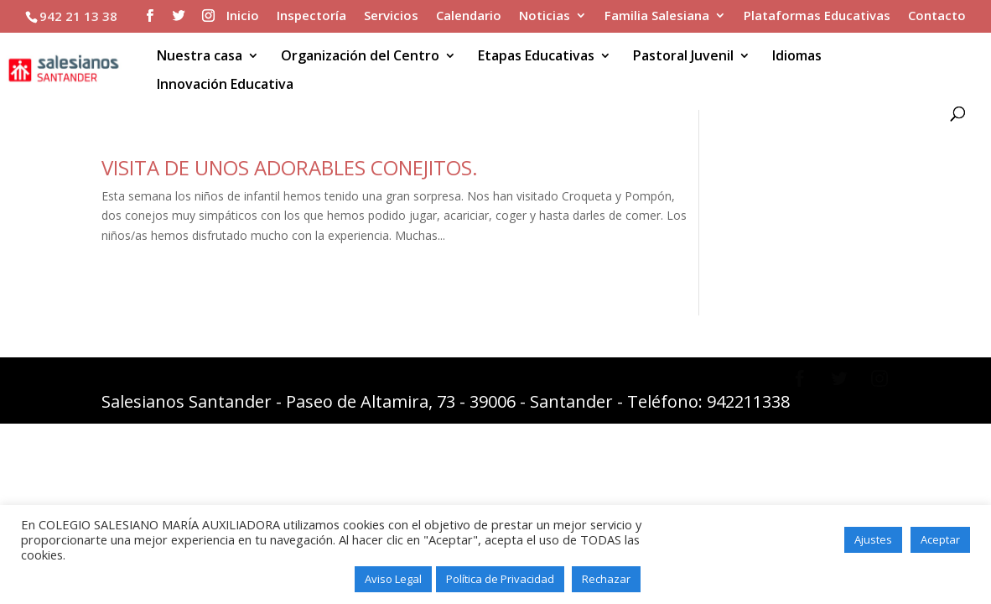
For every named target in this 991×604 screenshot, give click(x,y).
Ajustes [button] (873, 539)
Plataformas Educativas (817, 16)
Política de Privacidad (500, 578)
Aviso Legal (393, 578)
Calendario (468, 16)
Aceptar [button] (940, 539)
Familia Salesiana (656, 16)
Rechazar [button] (606, 578)
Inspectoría (311, 16)
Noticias (544, 16)
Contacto (937, 16)
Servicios (391, 16)
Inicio (242, 16)
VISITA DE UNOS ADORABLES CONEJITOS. (289, 167)
